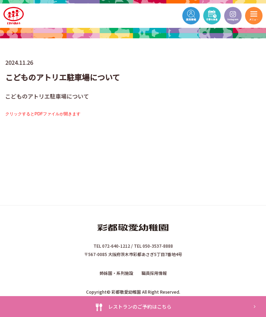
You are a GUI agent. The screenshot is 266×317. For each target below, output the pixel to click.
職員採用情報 (154, 273)
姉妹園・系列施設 (116, 273)
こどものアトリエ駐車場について (47, 96)
